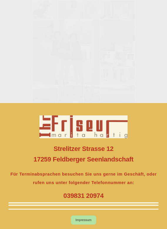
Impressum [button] (83, 220)
